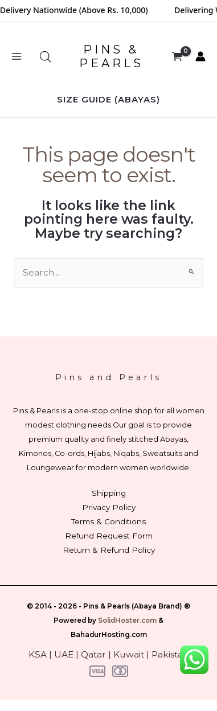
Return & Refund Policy (109, 549)
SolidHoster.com (127, 620)
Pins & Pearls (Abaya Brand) (132, 606)
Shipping (109, 493)
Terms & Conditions (108, 521)
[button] (108, 99)
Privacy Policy (109, 507)
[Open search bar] (45, 56)
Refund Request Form (109, 535)
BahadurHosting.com (109, 635)
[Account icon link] (200, 56)
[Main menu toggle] (16, 57)
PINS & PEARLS (111, 56)
